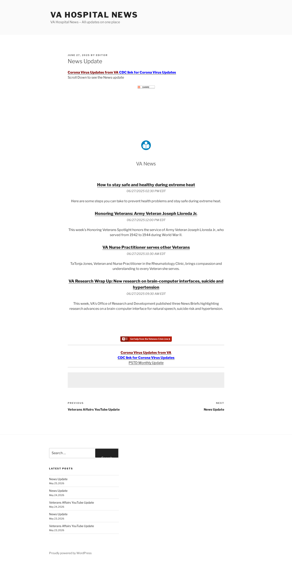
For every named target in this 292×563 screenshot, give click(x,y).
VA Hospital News (94, 14)
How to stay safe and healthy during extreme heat (146, 184)
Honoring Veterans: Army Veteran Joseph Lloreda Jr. (146, 213)
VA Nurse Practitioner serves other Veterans (146, 247)
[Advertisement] (146, 380)
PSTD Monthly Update (146, 363)
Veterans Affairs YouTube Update (71, 502)
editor (102, 55)
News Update (58, 479)
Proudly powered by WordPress (70, 553)
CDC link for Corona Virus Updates (147, 72)
